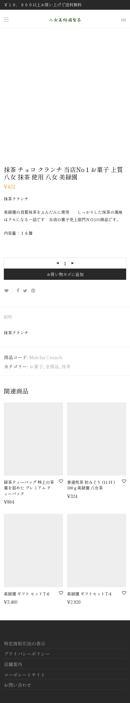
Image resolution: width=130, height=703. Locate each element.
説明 (8, 317)
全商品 (52, 366)
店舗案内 (13, 664)
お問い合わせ (17, 684)
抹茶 (66, 366)
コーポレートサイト (24, 674)
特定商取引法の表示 (24, 643)
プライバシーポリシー (27, 653)
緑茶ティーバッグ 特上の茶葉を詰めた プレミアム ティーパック (29, 488)
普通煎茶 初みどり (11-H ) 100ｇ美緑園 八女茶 (91, 485)
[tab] (65, 317)
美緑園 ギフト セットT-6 (26, 594)
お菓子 (36, 366)
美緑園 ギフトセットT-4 (89, 594)
